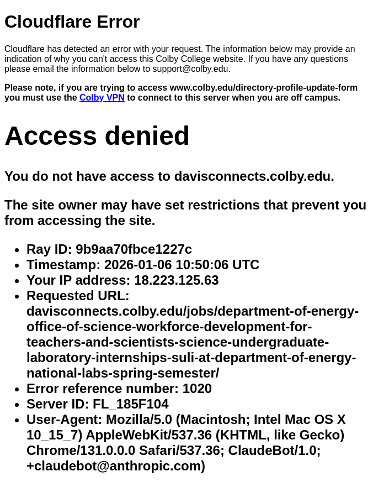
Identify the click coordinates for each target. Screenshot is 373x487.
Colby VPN (102, 97)
